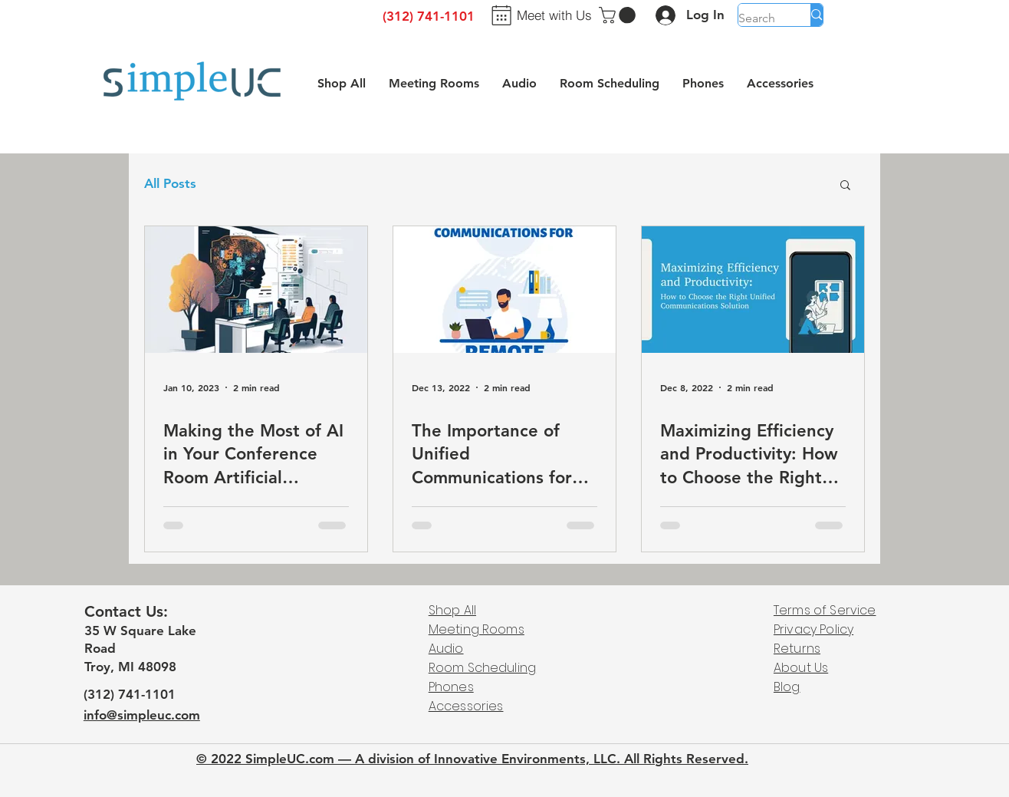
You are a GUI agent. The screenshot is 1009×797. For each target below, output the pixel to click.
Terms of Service (825, 610)
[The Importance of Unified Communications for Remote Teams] (504, 289)
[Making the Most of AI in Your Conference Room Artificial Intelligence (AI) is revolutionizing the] (256, 289)
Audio (446, 648)
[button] (619, 15)
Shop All (452, 610)
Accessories (466, 706)
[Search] (758, 18)
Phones (451, 687)
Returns (797, 648)
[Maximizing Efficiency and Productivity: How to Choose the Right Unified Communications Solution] (753, 289)
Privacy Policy (813, 629)
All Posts (170, 183)
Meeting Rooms (476, 629)
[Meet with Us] (539, 15)
